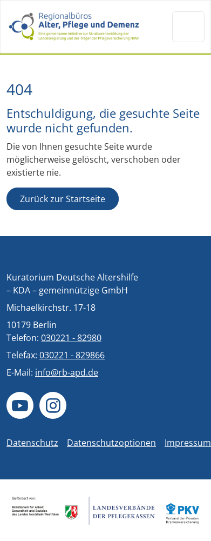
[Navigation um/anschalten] (188, 26)
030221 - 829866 (72, 355)
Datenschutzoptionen (111, 443)
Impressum (188, 443)
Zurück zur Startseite (62, 199)
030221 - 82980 (71, 338)
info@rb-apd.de (66, 372)
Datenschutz (32, 443)
